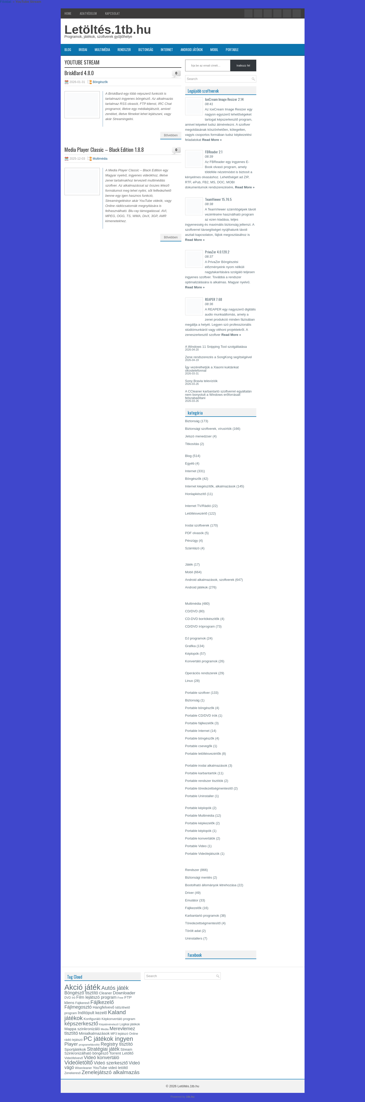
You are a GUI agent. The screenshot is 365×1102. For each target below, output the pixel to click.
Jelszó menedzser (198, 436)
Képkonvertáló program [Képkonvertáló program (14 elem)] (118, 1019)
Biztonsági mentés (198, 877)
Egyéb (190, 463)
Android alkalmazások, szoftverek (209, 580)
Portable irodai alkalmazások (206, 765)
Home (68, 13)
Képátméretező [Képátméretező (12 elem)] (109, 1024)
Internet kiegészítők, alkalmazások (210, 486)
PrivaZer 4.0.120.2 (217, 251)
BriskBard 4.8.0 (79, 73)
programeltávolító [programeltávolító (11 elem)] (89, 1044)
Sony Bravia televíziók (201, 381)
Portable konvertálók (200, 838)
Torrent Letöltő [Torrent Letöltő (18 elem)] (121, 1053)
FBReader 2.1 (214, 151)
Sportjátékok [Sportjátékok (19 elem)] (75, 1049)
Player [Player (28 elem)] (71, 1044)
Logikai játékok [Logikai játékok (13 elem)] (130, 1024)
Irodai (83, 49)
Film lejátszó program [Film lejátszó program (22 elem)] (96, 997)
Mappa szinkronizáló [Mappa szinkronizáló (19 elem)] (82, 1029)
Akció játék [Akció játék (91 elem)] (83, 987)
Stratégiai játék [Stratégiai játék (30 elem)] (103, 1049)
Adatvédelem (88, 13)
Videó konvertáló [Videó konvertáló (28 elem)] (101, 1057)
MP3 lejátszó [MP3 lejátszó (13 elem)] (119, 1033)
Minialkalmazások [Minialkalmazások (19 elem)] (94, 1033)
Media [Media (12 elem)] (105, 1029)
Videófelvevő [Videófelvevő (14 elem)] (74, 1058)
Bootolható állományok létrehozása (210, 885)
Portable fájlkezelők (199, 723)
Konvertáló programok (201, 661)
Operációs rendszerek (201, 673)
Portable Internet (197, 731)
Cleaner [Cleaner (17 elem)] (105, 993)
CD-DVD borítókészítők (202, 619)
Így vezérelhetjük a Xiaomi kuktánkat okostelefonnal (212, 368)
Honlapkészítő (195, 494)
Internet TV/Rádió (198, 506)
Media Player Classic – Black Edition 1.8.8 (104, 149)
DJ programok (195, 638)
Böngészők (100, 82)
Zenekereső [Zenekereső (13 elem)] (73, 1073)
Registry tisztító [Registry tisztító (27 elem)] (117, 1044)
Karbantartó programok (202, 915)
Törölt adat (193, 931)
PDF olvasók (194, 533)
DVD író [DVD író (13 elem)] (70, 997)
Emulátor (191, 900)
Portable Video (196, 846)
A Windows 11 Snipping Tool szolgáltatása (216, 347)
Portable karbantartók (201, 773)
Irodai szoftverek (197, 525)
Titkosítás (192, 444)
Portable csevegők (198, 746)
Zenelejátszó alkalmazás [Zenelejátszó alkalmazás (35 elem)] (110, 1072)
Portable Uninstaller (199, 796)
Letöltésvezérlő (196, 513)
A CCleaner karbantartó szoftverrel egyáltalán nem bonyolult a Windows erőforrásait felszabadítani (218, 394)
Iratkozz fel (243, 65)
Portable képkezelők (200, 823)
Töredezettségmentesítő (203, 923)
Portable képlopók (198, 808)
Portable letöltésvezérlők (203, 753)
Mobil (214, 49)
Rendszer (124, 49)
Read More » (212, 140)
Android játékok (192, 49)
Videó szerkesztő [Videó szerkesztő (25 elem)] (111, 1062)
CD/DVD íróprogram (200, 626)
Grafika (190, 646)
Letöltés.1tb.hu (108, 29)
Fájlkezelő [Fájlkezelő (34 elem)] (102, 1002)
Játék (189, 564)
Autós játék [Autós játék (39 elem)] (115, 988)
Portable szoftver (197, 693)
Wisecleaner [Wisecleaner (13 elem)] (83, 1068)
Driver (189, 893)
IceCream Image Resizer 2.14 (224, 99)
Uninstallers (193, 938)
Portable (232, 49)
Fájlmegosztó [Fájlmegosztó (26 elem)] (78, 1007)
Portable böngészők (199, 708)
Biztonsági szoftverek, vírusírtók (208, 429)
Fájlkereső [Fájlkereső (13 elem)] (82, 1003)
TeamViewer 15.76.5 (218, 199)
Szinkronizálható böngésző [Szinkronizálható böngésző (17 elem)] (86, 1053)
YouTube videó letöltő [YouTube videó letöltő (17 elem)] (110, 1068)
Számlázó (192, 548)
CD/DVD (191, 611)
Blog (68, 49)
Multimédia (102, 49)
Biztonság (145, 49)
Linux (189, 681)
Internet (167, 49)
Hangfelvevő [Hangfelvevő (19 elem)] (103, 1007)
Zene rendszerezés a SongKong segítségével (218, 357)
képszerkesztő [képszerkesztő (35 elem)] (81, 1023)
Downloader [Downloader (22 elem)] (124, 993)
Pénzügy (191, 540)
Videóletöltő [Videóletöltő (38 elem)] (79, 1063)
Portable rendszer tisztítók (204, 781)
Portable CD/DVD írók (201, 715)
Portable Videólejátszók (202, 854)
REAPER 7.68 (213, 299)
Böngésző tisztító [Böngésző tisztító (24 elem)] (81, 992)
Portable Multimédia (199, 815)
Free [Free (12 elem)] (120, 997)
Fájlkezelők (193, 908)
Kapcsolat (112, 13)
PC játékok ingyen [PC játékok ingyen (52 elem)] (108, 1038)
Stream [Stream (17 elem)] (126, 1049)
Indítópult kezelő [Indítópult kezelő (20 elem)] (92, 1013)
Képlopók (192, 653)
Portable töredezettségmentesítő (209, 788)
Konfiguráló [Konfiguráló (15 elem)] (92, 1019)
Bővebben (171, 135)
